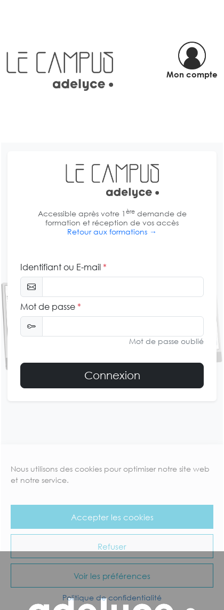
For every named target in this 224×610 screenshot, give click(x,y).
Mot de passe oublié (166, 341)
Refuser (112, 546)
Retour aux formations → (112, 231)
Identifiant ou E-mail (63, 267)
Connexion (112, 375)
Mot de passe (50, 306)
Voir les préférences (112, 576)
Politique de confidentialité (112, 597)
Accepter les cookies (112, 517)
